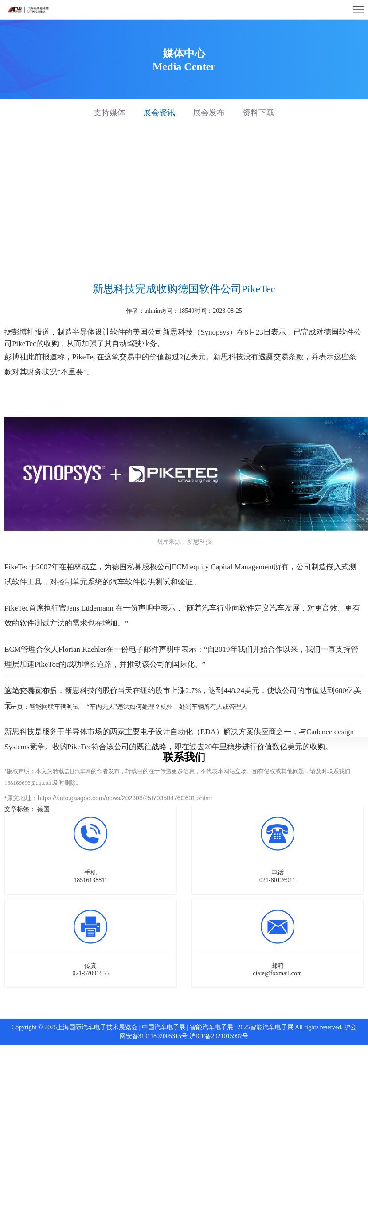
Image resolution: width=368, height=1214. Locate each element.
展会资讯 (159, 112)
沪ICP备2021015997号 (219, 1036)
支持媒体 (109, 112)
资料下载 (258, 112)
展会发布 (209, 112)
